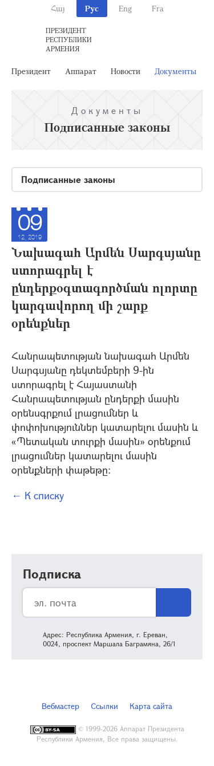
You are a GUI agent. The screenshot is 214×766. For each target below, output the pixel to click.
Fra (158, 8)
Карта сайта (151, 705)
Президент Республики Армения (69, 39)
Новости (125, 71)
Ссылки (104, 705)
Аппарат (80, 71)
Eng (125, 8)
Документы (175, 71)
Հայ (58, 8)
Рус (92, 8)
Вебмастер (60, 705)
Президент (31, 71)
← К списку (37, 495)
